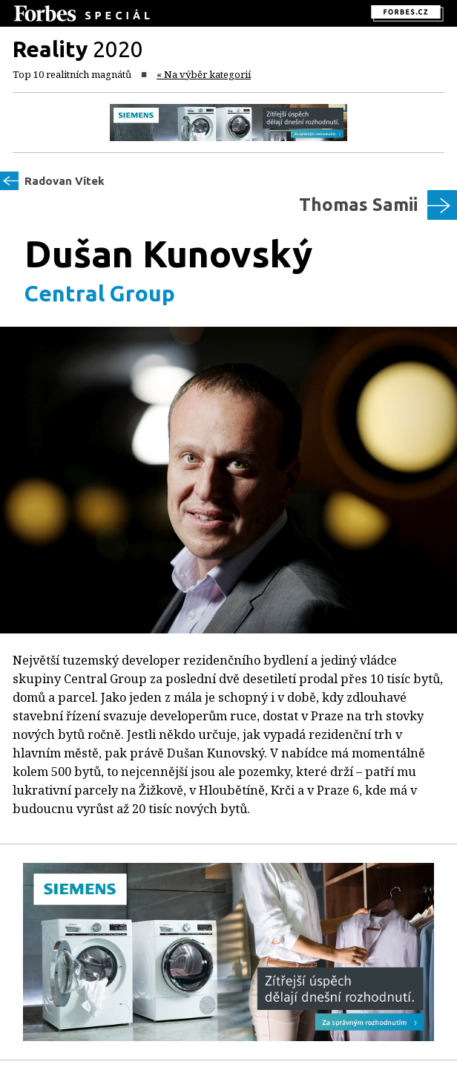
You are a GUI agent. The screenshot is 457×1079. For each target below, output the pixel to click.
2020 (78, 49)
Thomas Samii (358, 205)
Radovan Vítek (64, 181)
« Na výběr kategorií (204, 74)
